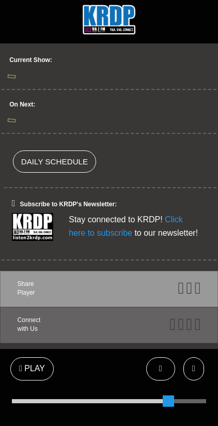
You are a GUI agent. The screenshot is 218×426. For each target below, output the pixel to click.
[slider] (168, 401)
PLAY (32, 368)
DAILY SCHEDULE (54, 161)
